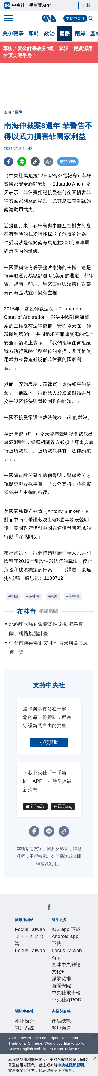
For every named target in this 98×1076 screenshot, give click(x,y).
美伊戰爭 (13, 34)
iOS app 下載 (26, 933)
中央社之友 (73, 1003)
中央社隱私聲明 (70, 1065)
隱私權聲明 (24, 982)
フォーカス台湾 (60, 911)
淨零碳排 (34, 947)
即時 (33, 34)
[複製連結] (35, 161)
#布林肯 (33, 596)
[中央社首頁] (49, 18)
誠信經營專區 (70, 975)
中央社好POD (37, 954)
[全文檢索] (91, 19)
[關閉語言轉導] (95, 1037)
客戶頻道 (41, 996)
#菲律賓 (73, 596)
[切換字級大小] (48, 161)
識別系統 (41, 968)
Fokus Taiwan (27, 919)
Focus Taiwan (27, 911)
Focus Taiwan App (32, 940)
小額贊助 (49, 742)
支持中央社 (75, 18)
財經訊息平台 (31, 1003)
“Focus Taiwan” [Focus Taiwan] (64, 1049)
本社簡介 (22, 968)
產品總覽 (22, 996)
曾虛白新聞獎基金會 (34, 1024)
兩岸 (80, 34)
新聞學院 (54, 947)
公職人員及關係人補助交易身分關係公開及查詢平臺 (48, 1031)
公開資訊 (60, 968)
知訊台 (53, 1003)
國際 (64, 34)
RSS (17, 1010)
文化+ (18, 947)
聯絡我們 (46, 982)
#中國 (13, 596)
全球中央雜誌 (67, 940)
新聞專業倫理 (41, 975)
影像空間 (60, 996)
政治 (49, 34)
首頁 (7, 112)
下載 (86, 5)
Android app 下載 (60, 933)
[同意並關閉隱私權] (95, 1059)
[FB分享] (8, 161)
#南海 (53, 596)
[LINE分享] (21, 161)
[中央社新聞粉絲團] (13, 897)
